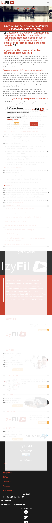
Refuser (16, 123)
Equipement (7, 473)
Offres (5, 477)
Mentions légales (12, 119)
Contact (6, 500)
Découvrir (7, 481)
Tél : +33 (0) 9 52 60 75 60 (12, 497)
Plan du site (7, 490)
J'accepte (34, 124)
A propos (6, 486)
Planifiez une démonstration (13, 505)
